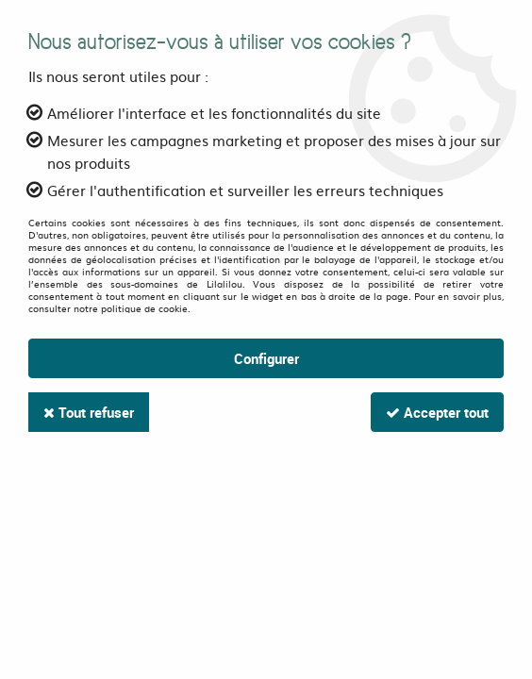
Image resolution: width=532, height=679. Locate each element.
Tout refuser (88, 412)
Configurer (266, 358)
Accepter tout (437, 412)
